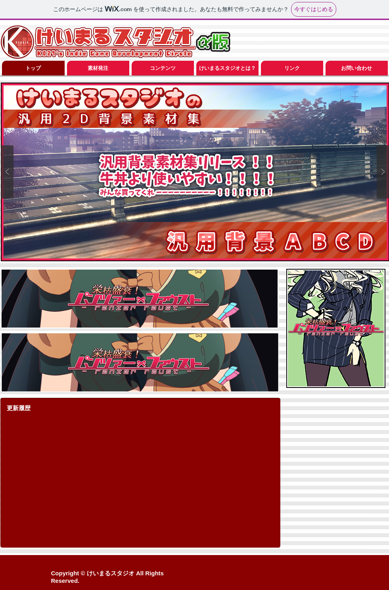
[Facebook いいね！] (339, 573)
